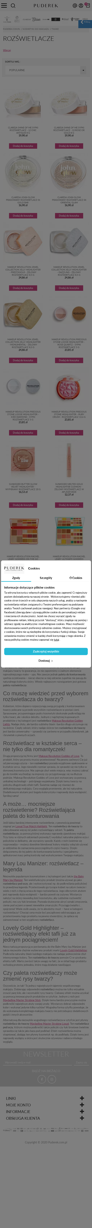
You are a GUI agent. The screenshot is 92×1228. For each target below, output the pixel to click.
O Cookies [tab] (76, 578)
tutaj (56, 639)
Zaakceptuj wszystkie (46, 651)
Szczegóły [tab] (46, 578)
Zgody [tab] (16, 578)
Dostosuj (46, 660)
